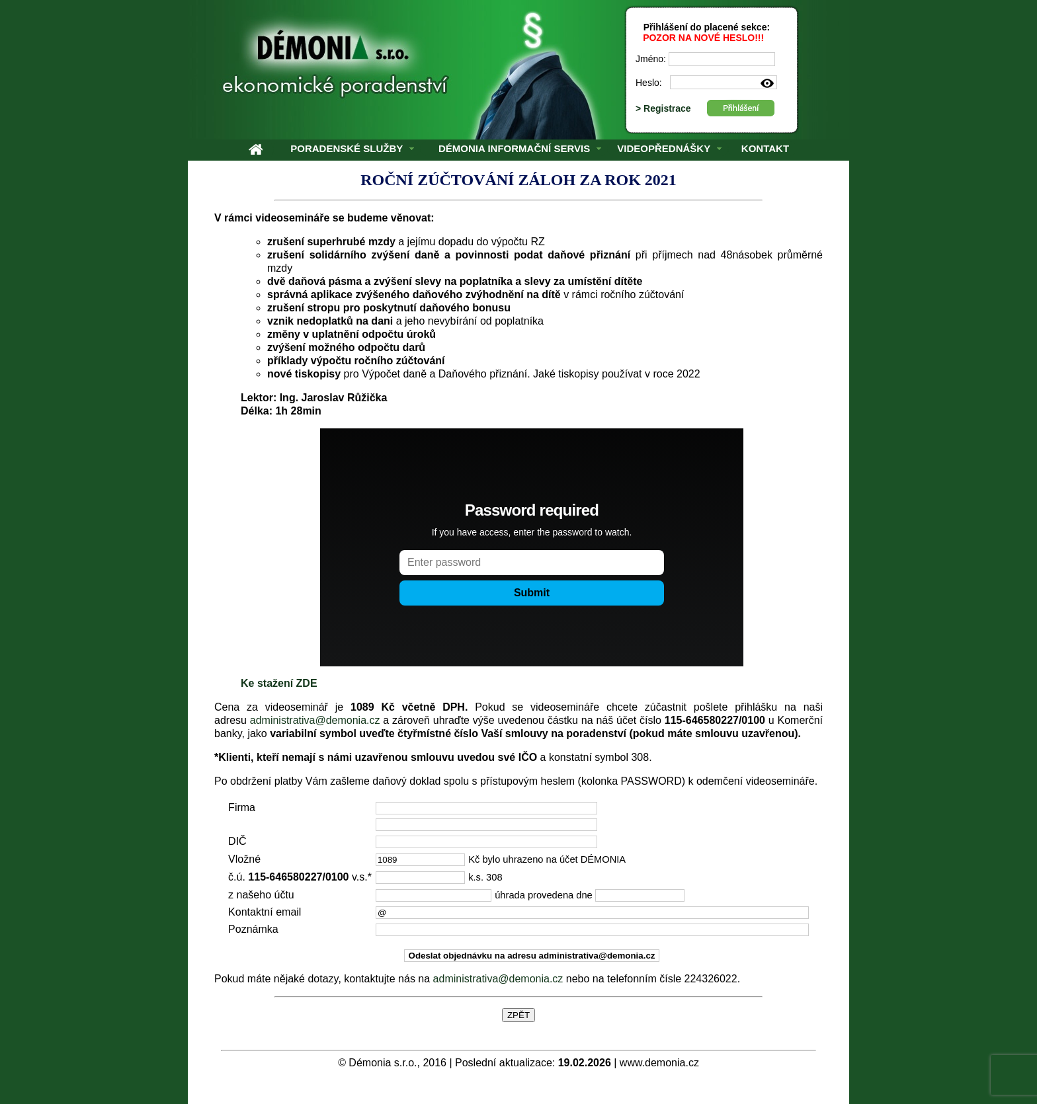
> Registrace (665, 108)
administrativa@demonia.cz (315, 720)
